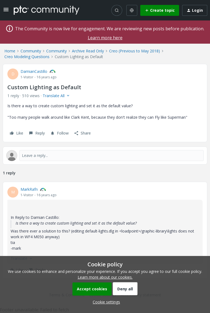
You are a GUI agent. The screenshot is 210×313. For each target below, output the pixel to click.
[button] (6, 11)
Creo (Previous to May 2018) (134, 50)
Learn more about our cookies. (105, 277)
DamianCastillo (34, 71)
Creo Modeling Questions (26, 56)
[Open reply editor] (105, 155)
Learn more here (105, 38)
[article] (105, 230)
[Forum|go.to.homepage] (46, 10)
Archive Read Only (88, 50)
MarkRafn (29, 189)
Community (31, 50)
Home (9, 50)
